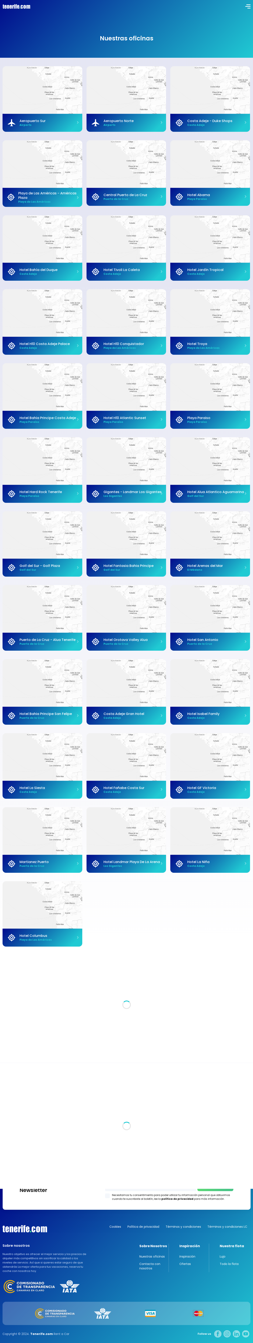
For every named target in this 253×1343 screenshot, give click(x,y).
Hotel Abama (198, 195)
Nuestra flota (232, 1246)
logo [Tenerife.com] (16, 6)
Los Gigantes (126, 1179)
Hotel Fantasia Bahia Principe (128, 566)
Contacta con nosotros (149, 1266)
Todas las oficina (16, 1117)
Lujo (222, 1256)
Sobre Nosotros (153, 1246)
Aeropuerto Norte (118, 121)
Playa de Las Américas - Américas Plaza (47, 195)
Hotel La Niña (198, 862)
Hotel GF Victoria (201, 788)
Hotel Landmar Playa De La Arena (131, 862)
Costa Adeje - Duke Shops (209, 121)
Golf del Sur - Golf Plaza (40, 566)
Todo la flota (229, 1264)
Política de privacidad (143, 1227)
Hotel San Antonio (202, 640)
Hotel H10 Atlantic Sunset (124, 418)
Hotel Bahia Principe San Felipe (46, 714)
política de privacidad (177, 1199)
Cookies (115, 1227)
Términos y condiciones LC (227, 1227)
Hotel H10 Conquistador (123, 344)
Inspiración (189, 1246)
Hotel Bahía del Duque (38, 270)
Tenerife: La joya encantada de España (47, 1027)
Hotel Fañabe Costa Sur (123, 788)
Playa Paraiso (198, 418)
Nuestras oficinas (152, 1256)
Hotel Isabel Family (203, 714)
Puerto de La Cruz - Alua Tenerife (47, 640)
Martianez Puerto (34, 862)
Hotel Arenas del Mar (205, 566)
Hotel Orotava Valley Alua (125, 640)
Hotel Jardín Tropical (205, 270)
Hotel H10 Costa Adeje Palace (45, 344)
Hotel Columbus (33, 935)
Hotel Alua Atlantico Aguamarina (215, 492)
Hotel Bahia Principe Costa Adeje (48, 418)
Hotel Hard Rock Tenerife (41, 492)
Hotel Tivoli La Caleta (121, 270)
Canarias (25, 1228)
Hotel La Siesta (32, 788)
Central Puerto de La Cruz (125, 195)
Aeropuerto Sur (33, 121)
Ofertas (185, 1264)
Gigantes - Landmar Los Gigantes (132, 492)
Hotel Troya (197, 344)
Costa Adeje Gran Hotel (123, 714)
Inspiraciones (239, 969)
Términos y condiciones (183, 1227)
